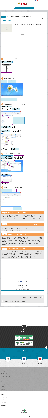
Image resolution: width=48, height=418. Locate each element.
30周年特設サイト (24, 373)
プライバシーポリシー (24, 392)
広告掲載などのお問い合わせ (24, 386)
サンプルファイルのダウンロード (24, 378)
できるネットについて (43, 0)
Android (4, 11)
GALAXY (9, 11)
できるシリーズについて (24, 371)
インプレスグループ (24, 397)
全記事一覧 (24, 389)
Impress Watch (24, 405)
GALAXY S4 (5, 22)
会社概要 (24, 394)
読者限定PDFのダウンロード (24, 376)
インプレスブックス (24, 402)
